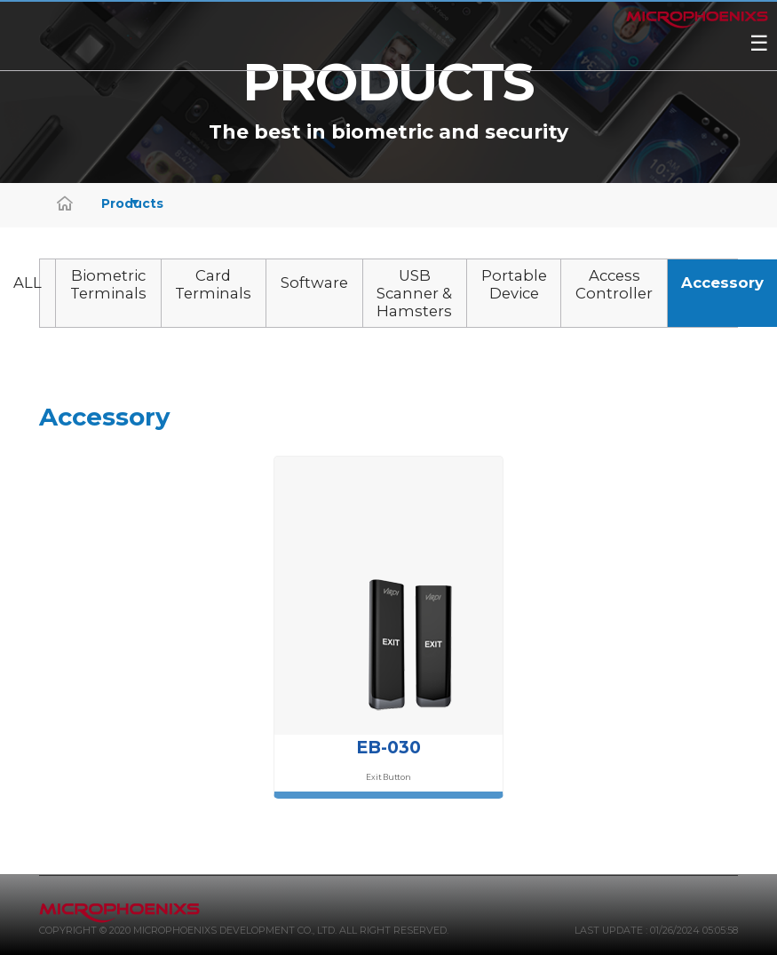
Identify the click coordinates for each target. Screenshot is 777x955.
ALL (27, 282)
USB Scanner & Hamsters (414, 293)
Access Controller (614, 284)
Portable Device (514, 284)
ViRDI (366, 63)
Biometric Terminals (108, 284)
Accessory (722, 282)
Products (120, 203)
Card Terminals (213, 284)
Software (314, 282)
